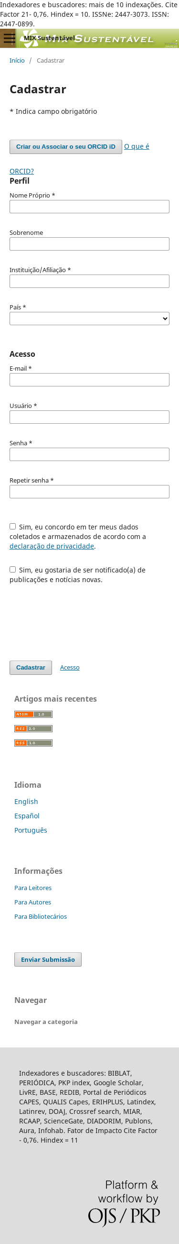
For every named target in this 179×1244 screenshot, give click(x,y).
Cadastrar (30, 667)
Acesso (70, 667)
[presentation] (82, 617)
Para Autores (32, 902)
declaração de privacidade (52, 545)
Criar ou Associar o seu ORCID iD (66, 146)
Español (27, 815)
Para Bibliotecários (40, 916)
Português (30, 830)
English (26, 801)
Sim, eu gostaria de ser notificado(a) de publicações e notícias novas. (78, 574)
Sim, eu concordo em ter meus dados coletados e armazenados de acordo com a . (78, 536)
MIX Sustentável (49, 37)
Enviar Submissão (48, 959)
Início (17, 60)
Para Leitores (33, 887)
